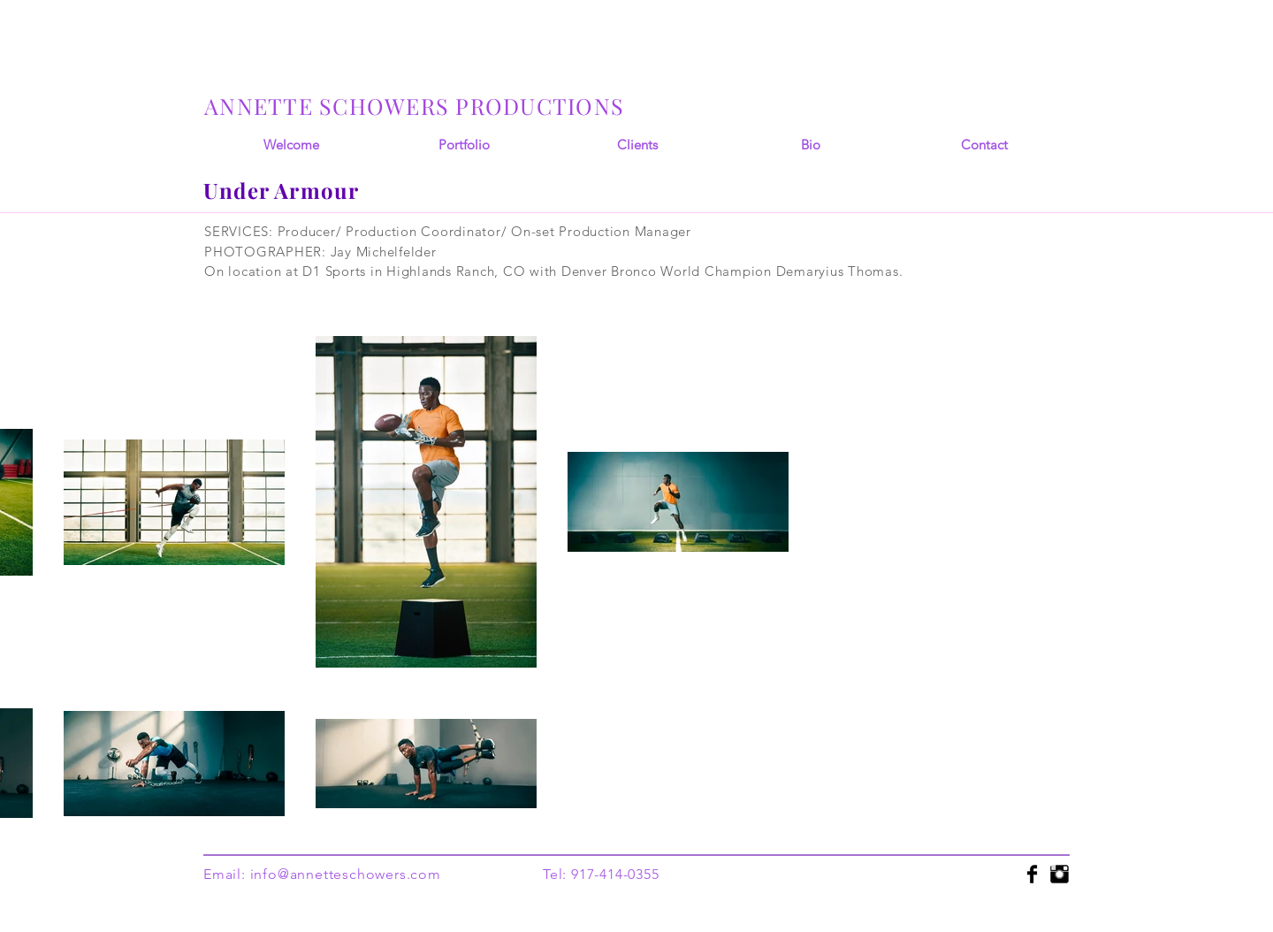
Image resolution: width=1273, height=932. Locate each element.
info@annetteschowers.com (345, 874)
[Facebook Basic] (1032, 874)
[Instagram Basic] (1059, 874)
